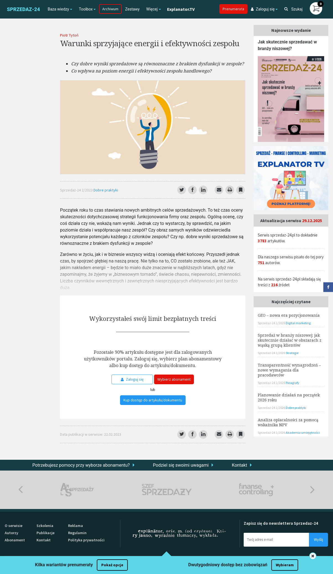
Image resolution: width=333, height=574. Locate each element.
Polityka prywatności (86, 539)
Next (312, 489)
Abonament (15, 539)
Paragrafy (292, 383)
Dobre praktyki (105, 190)
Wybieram (285, 564)
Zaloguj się (132, 379)
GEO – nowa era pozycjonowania (289, 315)
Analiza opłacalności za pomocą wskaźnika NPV (288, 422)
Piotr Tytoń (69, 35)
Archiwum (110, 8)
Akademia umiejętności (303, 432)
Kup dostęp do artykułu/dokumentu (152, 400)
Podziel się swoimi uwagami (181, 465)
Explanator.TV (181, 9)
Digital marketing (298, 323)
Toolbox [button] (86, 9)
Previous (21, 489)
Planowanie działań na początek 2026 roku (289, 397)
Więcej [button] (152, 9)
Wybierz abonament (174, 379)
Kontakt (239, 465)
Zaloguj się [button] (263, 9)
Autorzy (11, 532)
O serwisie (13, 525)
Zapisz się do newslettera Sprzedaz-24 (281, 523)
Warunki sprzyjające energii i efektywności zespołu (149, 43)
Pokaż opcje (112, 564)
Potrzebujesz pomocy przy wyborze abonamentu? (81, 465)
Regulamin (77, 532)
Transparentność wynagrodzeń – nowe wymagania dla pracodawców (289, 370)
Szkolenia (45, 525)
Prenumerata (233, 8)
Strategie (292, 353)
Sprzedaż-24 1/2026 (272, 323)
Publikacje (45, 532)
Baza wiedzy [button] (58, 9)
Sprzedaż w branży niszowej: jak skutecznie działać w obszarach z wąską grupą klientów (289, 340)
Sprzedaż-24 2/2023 (76, 190)
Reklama (75, 525)
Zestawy (132, 9)
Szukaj (293, 9)
